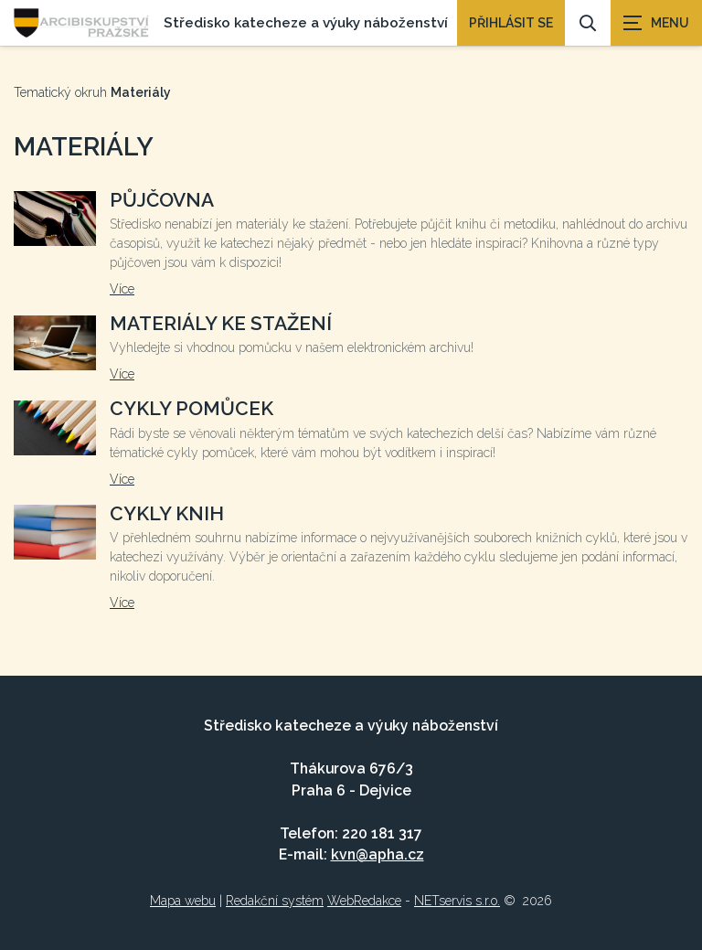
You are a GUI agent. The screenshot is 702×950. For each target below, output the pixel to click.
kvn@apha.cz (377, 854)
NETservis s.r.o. (457, 900)
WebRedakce (364, 900)
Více (122, 289)
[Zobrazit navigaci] (656, 23)
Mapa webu (183, 900)
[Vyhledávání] (588, 23)
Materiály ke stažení (221, 323)
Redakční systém (275, 900)
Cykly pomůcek (191, 408)
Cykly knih (167, 513)
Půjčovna (162, 199)
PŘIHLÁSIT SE (511, 23)
